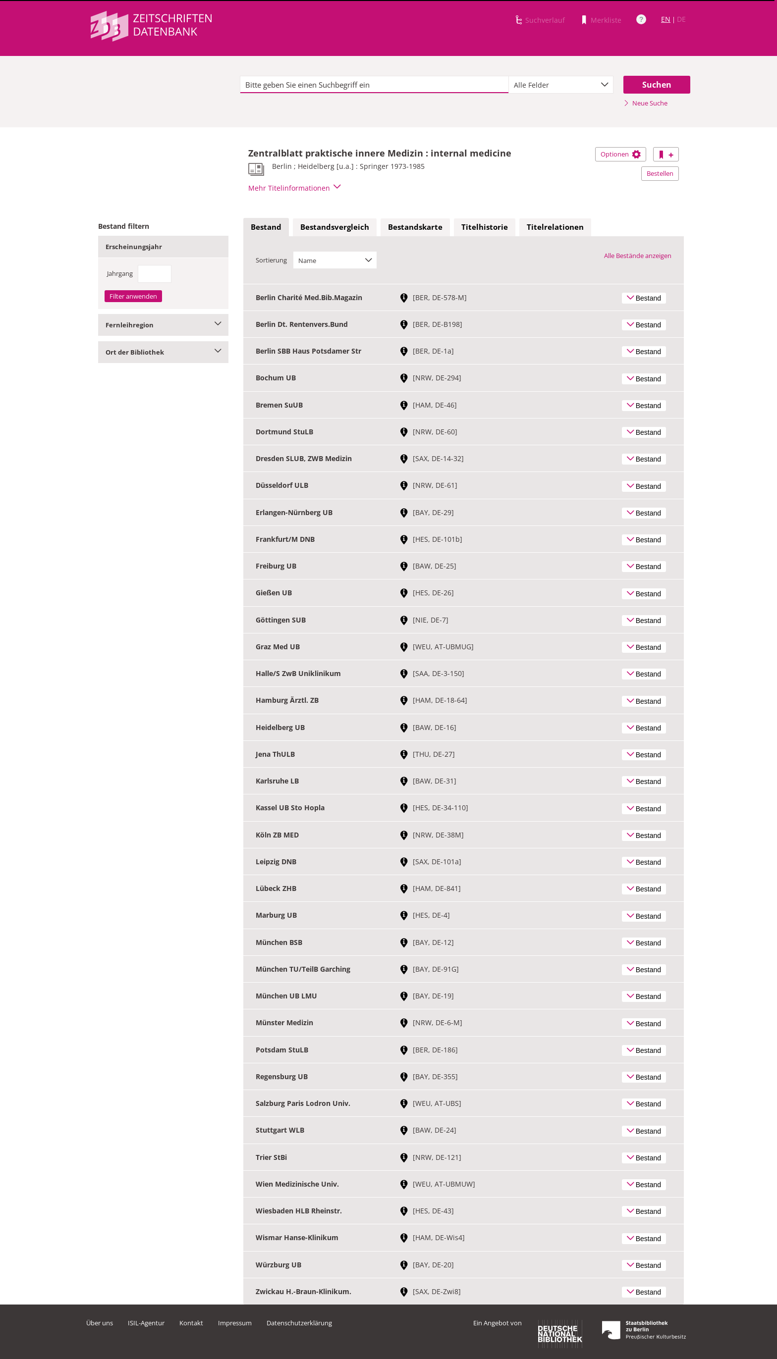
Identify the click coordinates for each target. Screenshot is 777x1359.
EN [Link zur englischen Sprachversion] (665, 19)
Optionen (621, 154)
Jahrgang (120, 273)
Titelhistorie (484, 227)
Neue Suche (645, 103)
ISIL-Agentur (146, 1322)
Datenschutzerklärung (299, 1322)
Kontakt (191, 1322)
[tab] (266, 227)
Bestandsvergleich (334, 227)
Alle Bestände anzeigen (637, 255)
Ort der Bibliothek (163, 352)
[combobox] (560, 85)
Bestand (266, 227)
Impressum (235, 1322)
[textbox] (374, 85)
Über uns (99, 1322)
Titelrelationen (555, 227)
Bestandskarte (415, 227)
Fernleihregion (163, 324)
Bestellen (660, 173)
